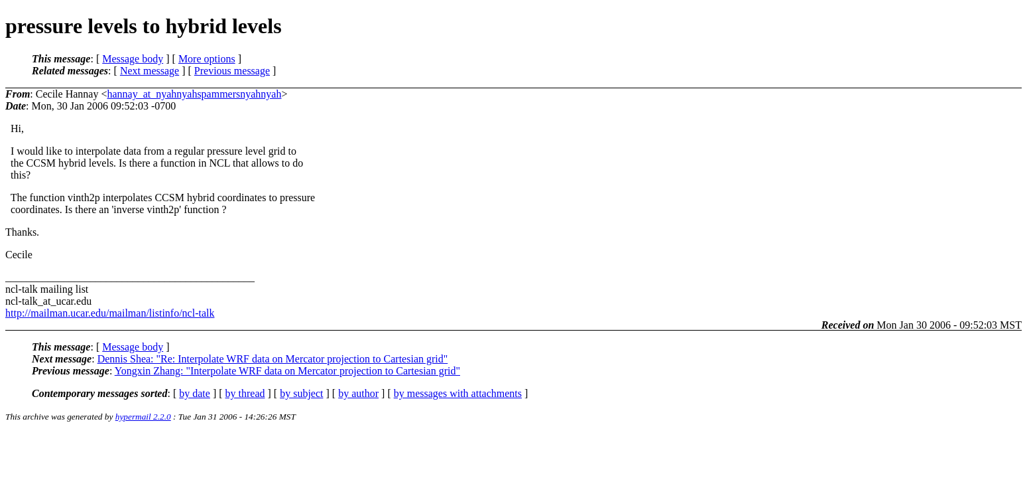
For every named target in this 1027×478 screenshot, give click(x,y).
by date (194, 393)
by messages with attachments (458, 393)
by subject (301, 393)
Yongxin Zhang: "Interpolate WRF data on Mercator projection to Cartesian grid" (287, 370)
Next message (149, 70)
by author (358, 393)
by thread (245, 393)
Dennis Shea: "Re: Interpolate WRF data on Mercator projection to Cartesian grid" (272, 358)
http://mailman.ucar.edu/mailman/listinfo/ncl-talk (109, 313)
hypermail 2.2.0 (143, 417)
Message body (132, 58)
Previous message (232, 70)
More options (206, 58)
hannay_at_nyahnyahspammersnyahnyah (194, 94)
